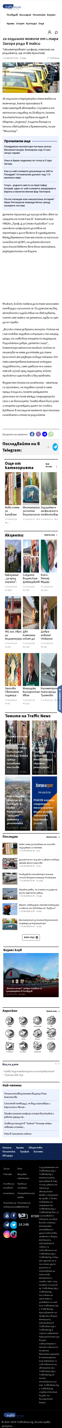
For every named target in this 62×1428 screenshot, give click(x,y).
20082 (8, 590)
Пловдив (12, 15)
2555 (8, 647)
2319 (57, 700)
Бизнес (51, 15)
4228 (44, 647)
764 (7, 703)
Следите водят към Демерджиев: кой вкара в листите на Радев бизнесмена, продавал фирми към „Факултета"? (32, 578)
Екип (20, 1168)
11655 (26, 647)
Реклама (7, 1174)
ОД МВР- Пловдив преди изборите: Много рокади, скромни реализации (44, 757)
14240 (50, 828)
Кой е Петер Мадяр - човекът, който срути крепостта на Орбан (48, 578)
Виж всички (49, 465)
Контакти (8, 1193)
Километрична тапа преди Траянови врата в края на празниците (50, 692)
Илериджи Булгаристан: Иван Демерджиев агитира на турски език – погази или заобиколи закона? (31, 692)
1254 (39, 880)
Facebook (32, 434)
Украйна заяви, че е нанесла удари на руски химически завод (38, 891)
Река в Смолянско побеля (17, 1134)
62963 (22, 994)
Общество (35, 1147)
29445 (23, 772)
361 (38, 519)
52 (38, 866)
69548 (23, 828)
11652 (26, 703)
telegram (44, 434)
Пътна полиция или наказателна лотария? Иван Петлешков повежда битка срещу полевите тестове (17, 752)
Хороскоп (9, 1011)
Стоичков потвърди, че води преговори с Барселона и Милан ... (27, 1105)
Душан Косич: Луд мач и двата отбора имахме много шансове (39, 861)
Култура (31, 23)
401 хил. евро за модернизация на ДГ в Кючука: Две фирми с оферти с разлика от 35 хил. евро (14, 635)
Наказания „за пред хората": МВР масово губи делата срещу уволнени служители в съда (12, 578)
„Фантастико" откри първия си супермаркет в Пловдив (24, 990)
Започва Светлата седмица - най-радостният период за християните (14, 692)
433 (39, 911)
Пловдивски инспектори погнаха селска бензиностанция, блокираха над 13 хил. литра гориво (37, 878)
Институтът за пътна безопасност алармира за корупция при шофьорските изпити (32, 511)
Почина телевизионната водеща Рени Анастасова (25, 1095)
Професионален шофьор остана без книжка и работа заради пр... (29, 1115)
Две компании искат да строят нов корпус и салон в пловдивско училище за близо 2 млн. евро (30, 635)
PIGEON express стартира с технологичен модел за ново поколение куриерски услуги (44, 811)
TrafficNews (54, 58)
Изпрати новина (60, 699)
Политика (39, 15)
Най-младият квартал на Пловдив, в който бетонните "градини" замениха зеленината (15, 809)
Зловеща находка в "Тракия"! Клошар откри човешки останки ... (28, 1125)
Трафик (24, 1151)
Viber (38, 434)
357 (39, 926)
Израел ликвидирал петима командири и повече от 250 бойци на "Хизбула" (39, 906)
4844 (57, 519)
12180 (50, 772)
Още (41, 23)
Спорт (20, 23)
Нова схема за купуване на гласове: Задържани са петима (12, 511)
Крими (10, 23)
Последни (10, 836)
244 (39, 896)
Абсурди (7, 1155)
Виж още (31, 937)
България (25, 15)
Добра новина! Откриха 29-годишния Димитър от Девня (47, 635)
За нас (6, 1168)
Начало (7, 1147)
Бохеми (38, 1151)
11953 (44, 590)
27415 (26, 590)
